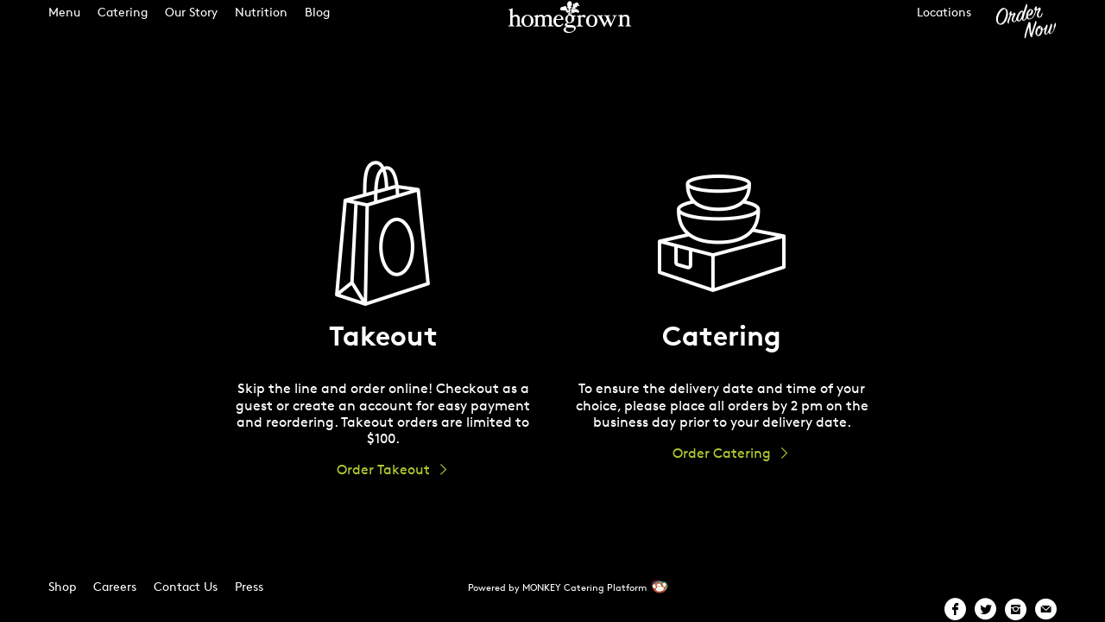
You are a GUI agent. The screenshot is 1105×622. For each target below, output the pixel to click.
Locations (944, 27)
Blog (317, 27)
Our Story (191, 27)
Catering (123, 27)
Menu (64, 27)
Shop (62, 586)
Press (249, 586)
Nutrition (261, 27)
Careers (114, 586)
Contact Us (186, 586)
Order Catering (721, 453)
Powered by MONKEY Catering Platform (557, 587)
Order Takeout (383, 469)
